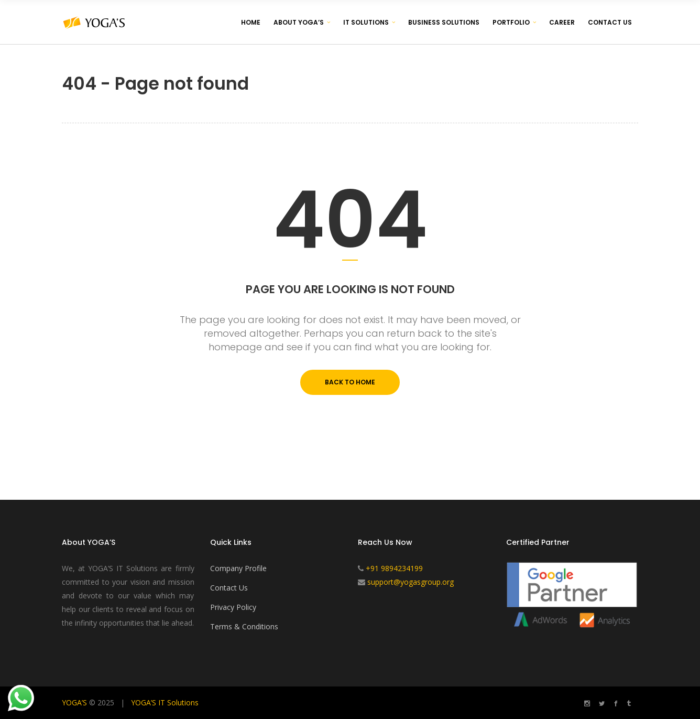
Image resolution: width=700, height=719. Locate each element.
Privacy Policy (233, 607)
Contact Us (229, 588)
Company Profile (238, 568)
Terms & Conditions (244, 626)
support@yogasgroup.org (410, 582)
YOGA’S (74, 702)
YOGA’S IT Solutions (165, 702)
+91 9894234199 (394, 568)
